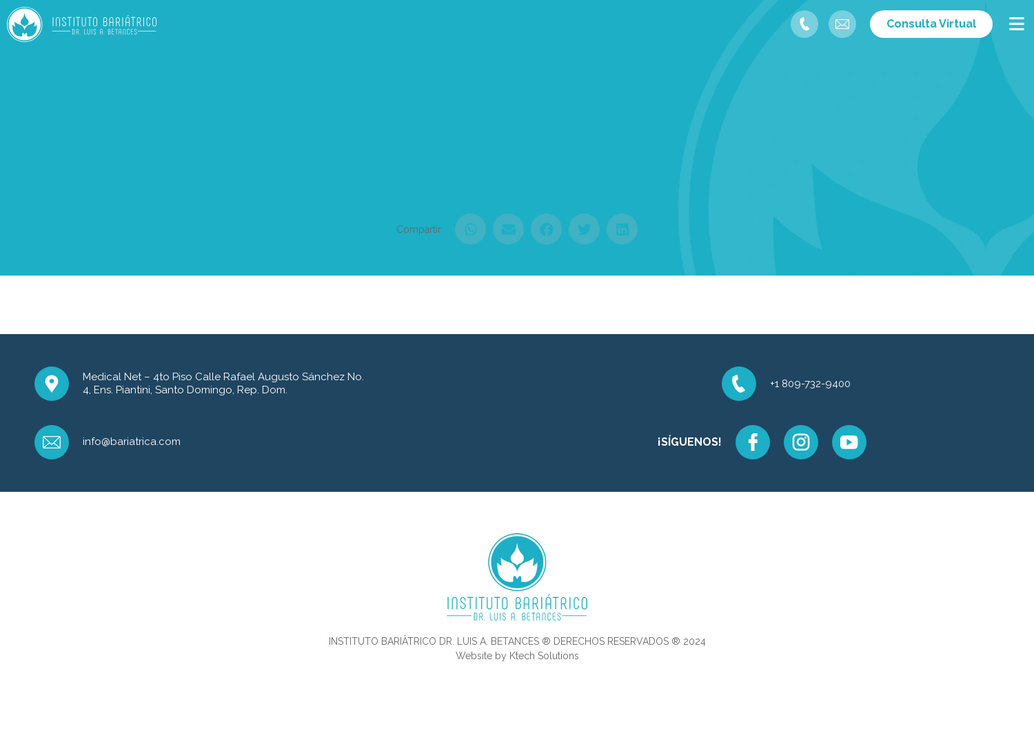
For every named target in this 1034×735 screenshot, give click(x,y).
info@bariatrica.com (132, 441)
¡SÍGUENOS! (690, 441)
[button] (470, 229)
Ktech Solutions (544, 655)
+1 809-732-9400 (810, 383)
